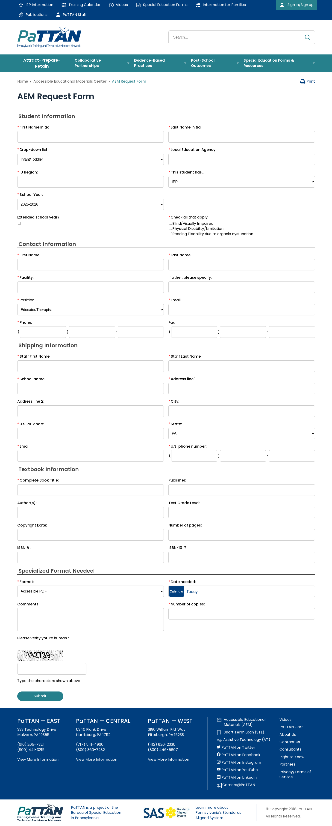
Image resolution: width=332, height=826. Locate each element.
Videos (285, 719)
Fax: (172, 322)
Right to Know (291, 757)
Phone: (26, 322)
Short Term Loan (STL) (240, 732)
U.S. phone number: (189, 446)
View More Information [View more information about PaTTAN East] (38, 759)
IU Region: (29, 172)
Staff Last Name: (186, 356)
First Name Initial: (35, 127)
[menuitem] (44, 63)
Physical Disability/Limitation (197, 228)
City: (175, 401)
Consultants (290, 749)
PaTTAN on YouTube (237, 769)
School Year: (31, 194)
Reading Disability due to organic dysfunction (212, 233)
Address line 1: (184, 379)
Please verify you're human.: (43, 638)
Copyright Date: (32, 525)
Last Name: (181, 255)
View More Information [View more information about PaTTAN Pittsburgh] (168, 759)
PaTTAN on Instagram (239, 762)
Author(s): (27, 503)
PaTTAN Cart (291, 727)
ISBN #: (24, 547)
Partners (287, 764)
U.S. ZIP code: (32, 424)
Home (22, 81)
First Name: (30, 255)
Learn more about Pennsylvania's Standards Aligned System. (218, 812)
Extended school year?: (38, 217)
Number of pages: (185, 525)
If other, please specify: (190, 277)
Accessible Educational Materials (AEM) (241, 722)
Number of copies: (188, 604)
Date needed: (183, 581)
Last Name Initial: (187, 127)
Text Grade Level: (184, 503)
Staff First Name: (35, 356)
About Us (287, 734)
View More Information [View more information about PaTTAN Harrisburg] (96, 759)
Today (192, 591)
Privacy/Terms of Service (295, 774)
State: (176, 424)
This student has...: (188, 172)
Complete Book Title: (39, 480)
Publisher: (177, 480)
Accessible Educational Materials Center (70, 81)
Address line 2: (30, 401)
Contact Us (289, 742)
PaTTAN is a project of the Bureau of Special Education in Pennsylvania (96, 812)
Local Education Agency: (193, 149)
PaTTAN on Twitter (236, 747)
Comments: (28, 604)
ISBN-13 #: (177, 547)
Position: (27, 300)
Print (307, 81)
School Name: (32, 379)
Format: (27, 581)
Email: (176, 300)
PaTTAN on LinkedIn (237, 777)
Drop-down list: (34, 149)
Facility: (27, 277)
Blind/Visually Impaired (192, 223)
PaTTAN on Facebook (238, 754)
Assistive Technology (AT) (243, 740)
